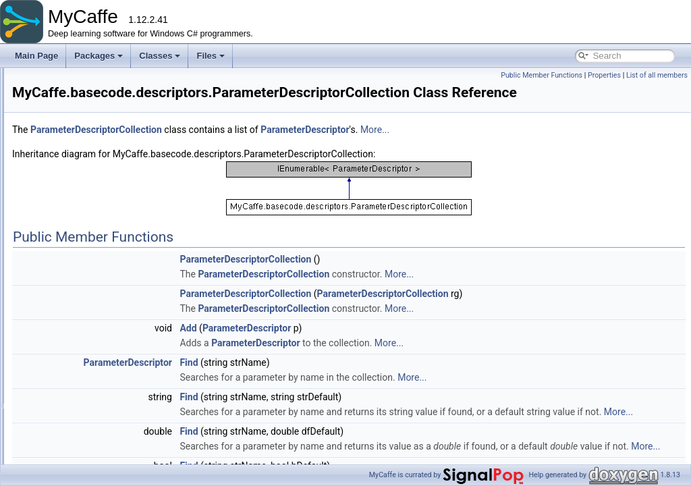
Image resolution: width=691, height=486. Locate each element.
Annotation (85, 421)
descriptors (86, 154)
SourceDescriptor (108, 317)
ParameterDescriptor (114, 258)
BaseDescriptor (104, 168)
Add (356, 328)
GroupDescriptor (106, 198)
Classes (159, 56)
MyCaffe (59, 124)
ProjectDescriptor (108, 287)
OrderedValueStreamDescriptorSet (139, 243)
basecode (72, 139)
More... (543, 129)
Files (210, 56)
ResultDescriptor (107, 302)
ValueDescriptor (105, 362)
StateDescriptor (105, 332)
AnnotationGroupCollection (114, 451)
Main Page (36, 56)
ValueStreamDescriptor (118, 406)
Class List (51, 109)
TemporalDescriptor (112, 347)
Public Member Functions (541, 75)
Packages (98, 56)
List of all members (657, 75)
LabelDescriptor (105, 228)
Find (357, 362)
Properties (604, 75)
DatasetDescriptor (109, 183)
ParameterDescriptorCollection (132, 272)
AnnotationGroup (97, 436)
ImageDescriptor (106, 213)
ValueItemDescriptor (113, 391)
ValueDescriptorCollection (123, 376)
